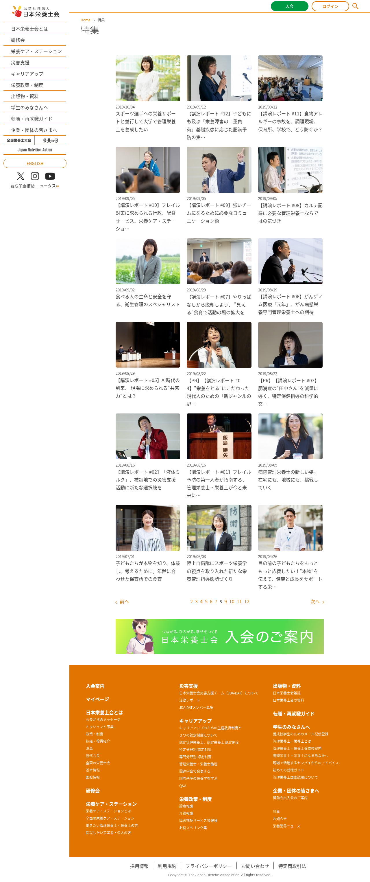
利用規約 (167, 865)
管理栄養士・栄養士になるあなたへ (300, 755)
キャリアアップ (27, 73)
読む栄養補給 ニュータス (34, 186)
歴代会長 (93, 755)
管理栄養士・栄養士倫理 (198, 764)
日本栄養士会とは (29, 28)
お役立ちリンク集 (193, 827)
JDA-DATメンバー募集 (196, 707)
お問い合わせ (255, 865)
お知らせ (280, 818)
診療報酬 (186, 806)
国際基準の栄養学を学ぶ (198, 778)
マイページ (97, 699)
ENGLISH (35, 163)
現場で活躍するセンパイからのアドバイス (306, 762)
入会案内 (95, 685)
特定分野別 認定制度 (195, 749)
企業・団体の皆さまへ (34, 129)
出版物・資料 (25, 96)
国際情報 (93, 777)
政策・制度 (94, 734)
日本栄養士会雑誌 (287, 693)
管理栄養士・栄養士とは (292, 741)
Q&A (182, 785)
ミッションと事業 (100, 726)
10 (231, 601)
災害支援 (20, 62)
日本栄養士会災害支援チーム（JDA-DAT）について (218, 693)
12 (246, 601)
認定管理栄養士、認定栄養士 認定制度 (209, 742)
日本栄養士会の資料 (288, 700)
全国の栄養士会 (98, 762)
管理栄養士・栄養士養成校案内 (297, 748)
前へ (124, 601)
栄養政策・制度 (27, 84)
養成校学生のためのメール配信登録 (300, 734)
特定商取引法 (292, 865)
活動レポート (189, 700)
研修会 (18, 39)
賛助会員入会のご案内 (290, 797)
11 (239, 601)
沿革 (89, 748)
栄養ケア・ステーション (36, 51)
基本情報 (93, 770)
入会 (290, 6)
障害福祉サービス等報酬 (198, 820)
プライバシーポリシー (209, 865)
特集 (276, 811)
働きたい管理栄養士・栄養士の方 (112, 825)
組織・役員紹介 (98, 741)
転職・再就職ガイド (32, 118)
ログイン (330, 6)
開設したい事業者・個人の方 (108, 832)
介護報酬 (186, 813)
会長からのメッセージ (103, 719)
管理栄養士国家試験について (295, 777)
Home (85, 20)
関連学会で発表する (194, 771)
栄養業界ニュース (286, 826)
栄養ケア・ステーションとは (108, 811)
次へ (315, 601)
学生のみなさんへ (29, 107)
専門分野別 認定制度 (195, 756)
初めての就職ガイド (288, 770)
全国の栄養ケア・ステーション (110, 818)
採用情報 (139, 865)
